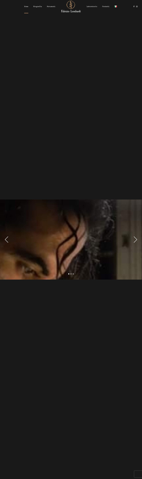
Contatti (105, 6)
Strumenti (51, 6)
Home (26, 6)
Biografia (37, 6)
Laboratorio (92, 6)
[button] (8, 239)
